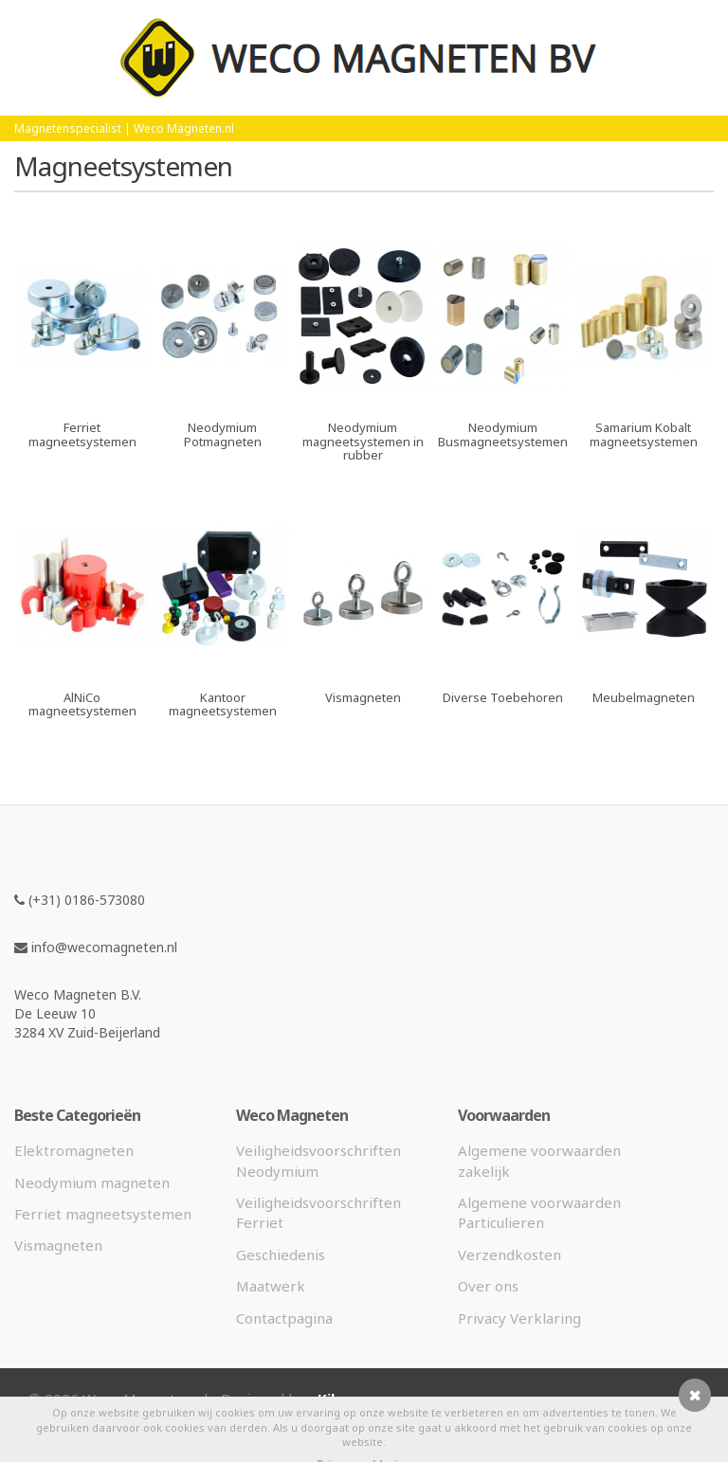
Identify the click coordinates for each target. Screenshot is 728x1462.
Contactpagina (284, 1318)
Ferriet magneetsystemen (102, 1213)
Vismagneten (58, 1245)
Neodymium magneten (92, 1182)
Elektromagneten (74, 1150)
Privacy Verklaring (519, 1318)
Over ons (488, 1285)
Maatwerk (270, 1285)
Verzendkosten (509, 1254)
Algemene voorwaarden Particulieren (539, 1212)
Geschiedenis (280, 1254)
